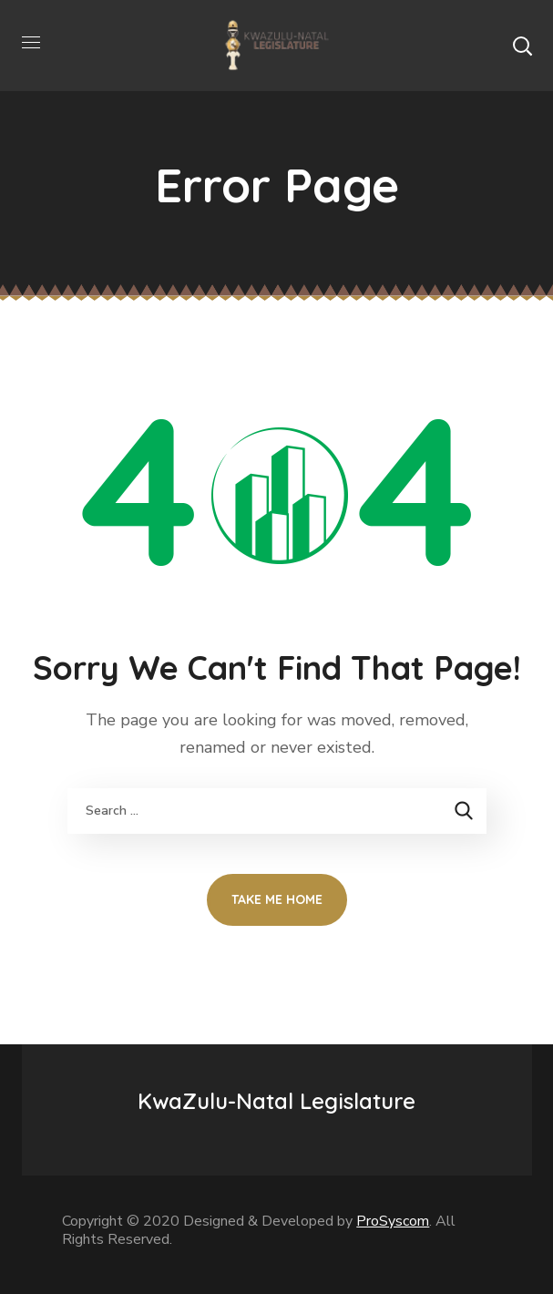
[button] (522, 45)
